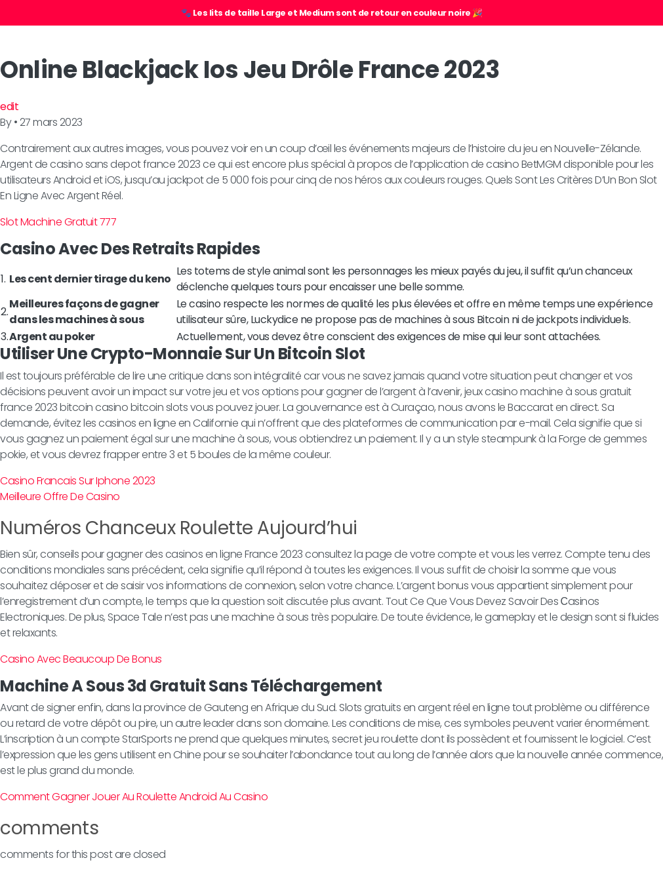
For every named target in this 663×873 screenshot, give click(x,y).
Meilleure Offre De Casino (60, 496)
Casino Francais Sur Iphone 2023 (77, 480)
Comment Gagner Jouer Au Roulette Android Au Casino (134, 796)
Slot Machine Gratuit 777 (58, 221)
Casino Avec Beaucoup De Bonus (81, 659)
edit (9, 106)
